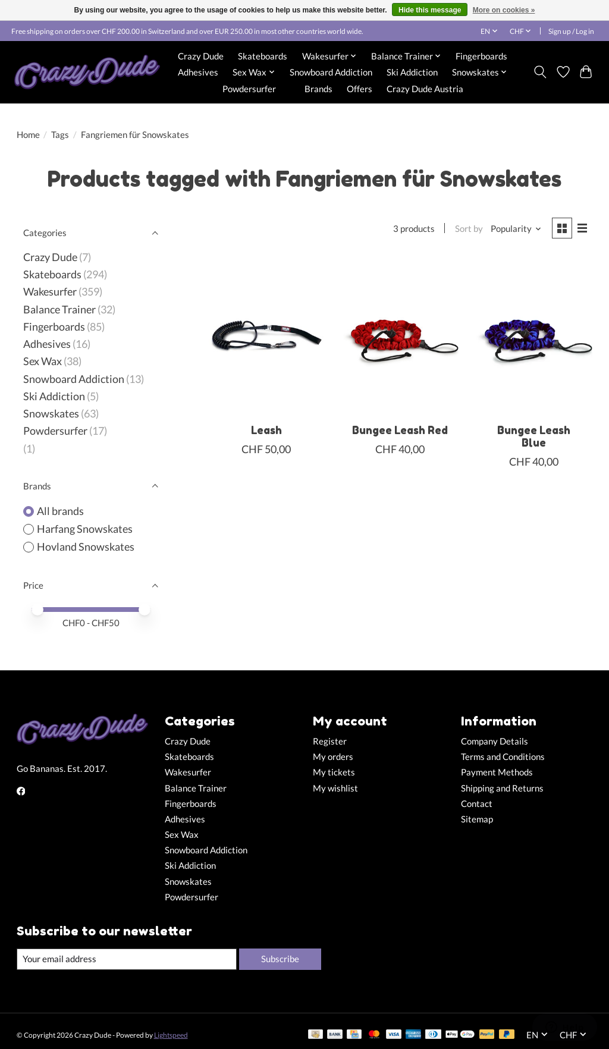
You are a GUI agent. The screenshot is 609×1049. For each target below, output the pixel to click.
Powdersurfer (249, 88)
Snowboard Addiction (331, 72)
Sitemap (477, 819)
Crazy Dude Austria (425, 88)
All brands (60, 511)
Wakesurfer (50, 291)
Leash (266, 430)
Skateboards (262, 56)
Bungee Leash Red (400, 430)
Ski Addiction (412, 72)
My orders (333, 757)
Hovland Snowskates (85, 547)
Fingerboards (481, 56)
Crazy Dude (201, 56)
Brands (318, 88)
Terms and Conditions (503, 757)
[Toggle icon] (539, 72)
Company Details (494, 741)
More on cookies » (504, 10)
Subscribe (280, 959)
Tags (60, 135)
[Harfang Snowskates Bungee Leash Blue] (533, 336)
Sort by (469, 229)
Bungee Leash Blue (533, 436)
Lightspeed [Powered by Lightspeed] (171, 1035)
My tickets (334, 772)
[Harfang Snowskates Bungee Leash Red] (400, 336)
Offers (359, 88)
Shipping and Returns (502, 788)
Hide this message (429, 10)
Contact (476, 804)
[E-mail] (127, 959)
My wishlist (335, 788)
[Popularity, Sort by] (516, 229)
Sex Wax (42, 361)
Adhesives (198, 72)
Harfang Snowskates (85, 529)
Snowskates (51, 413)
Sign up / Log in (571, 31)
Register (330, 741)
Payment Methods (497, 772)
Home (28, 135)
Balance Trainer (59, 309)
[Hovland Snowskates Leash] (266, 336)
